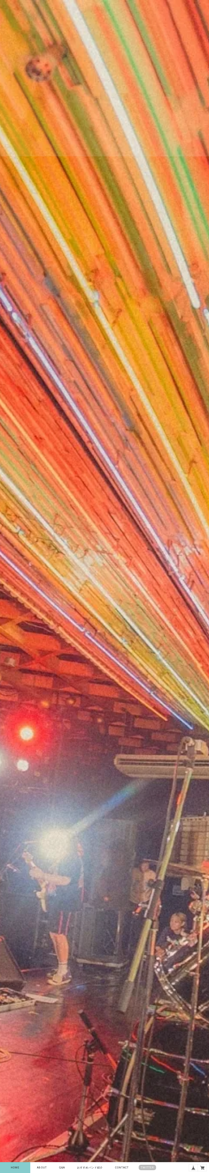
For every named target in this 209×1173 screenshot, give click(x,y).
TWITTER (147, 1167)
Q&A (62, 1167)
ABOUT (42, 1167)
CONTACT (122, 1167)
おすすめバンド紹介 (90, 1167)
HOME (15, 1167)
